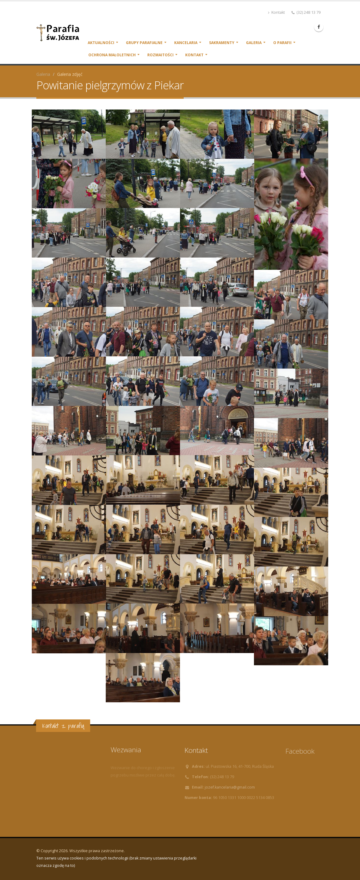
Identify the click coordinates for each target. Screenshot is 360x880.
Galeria (254, 42)
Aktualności (101, 42)
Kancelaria (185, 42)
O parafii (282, 42)
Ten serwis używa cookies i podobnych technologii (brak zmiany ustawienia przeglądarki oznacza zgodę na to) (116, 862)
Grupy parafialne (144, 42)
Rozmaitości (160, 55)
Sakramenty (221, 42)
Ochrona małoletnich (112, 55)
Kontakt (276, 12)
